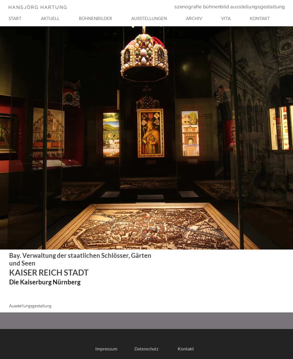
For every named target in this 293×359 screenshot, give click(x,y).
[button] (103, 15)
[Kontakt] (186, 348)
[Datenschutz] (146, 348)
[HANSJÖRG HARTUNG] (49, 7)
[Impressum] (106, 348)
